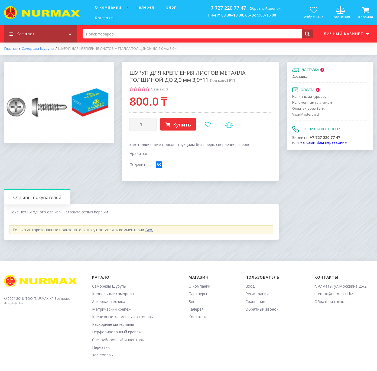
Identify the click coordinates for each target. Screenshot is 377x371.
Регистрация (257, 293)
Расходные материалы (113, 324)
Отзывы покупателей (37, 197)
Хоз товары (102, 354)
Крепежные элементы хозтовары (123, 316)
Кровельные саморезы (113, 293)
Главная (11, 49)
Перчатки (101, 347)
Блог (171, 7)
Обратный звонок (265, 8)
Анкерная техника (108, 301)
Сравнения (255, 301)
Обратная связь (329, 301)
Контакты (106, 17)
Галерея (145, 7)
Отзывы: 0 (159, 89)
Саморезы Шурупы (38, 49)
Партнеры (197, 293)
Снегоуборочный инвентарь (118, 339)
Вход (149, 229)
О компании (108, 7)
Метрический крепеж (111, 309)
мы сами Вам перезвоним (323, 142)
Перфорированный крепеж (117, 331)
